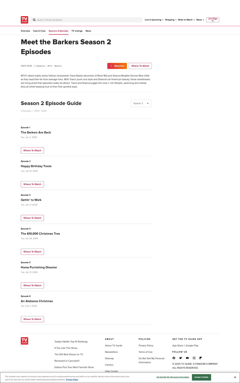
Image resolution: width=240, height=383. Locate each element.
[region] (120, 377)
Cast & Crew (39, 31)
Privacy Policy (146, 345)
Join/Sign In (212, 19)
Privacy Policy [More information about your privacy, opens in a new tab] (72, 379)
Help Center (111, 371)
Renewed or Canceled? (66, 360)
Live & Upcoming (153, 19)
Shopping (169, 19)
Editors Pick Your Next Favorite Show (74, 367)
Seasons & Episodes (58, 31)
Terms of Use (145, 352)
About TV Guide (113, 345)
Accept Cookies (201, 377)
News (199, 19)
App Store (177, 345)
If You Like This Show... (66, 348)
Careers (109, 364)
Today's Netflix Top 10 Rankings (71, 341)
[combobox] (86, 19)
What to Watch (185, 19)
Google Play (192, 345)
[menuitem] (154, 20)
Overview (25, 31)
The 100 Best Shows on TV (68, 354)
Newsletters (111, 352)
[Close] (235, 377)
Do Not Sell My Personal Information (173, 377)
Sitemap (109, 358)
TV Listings (76, 31)
